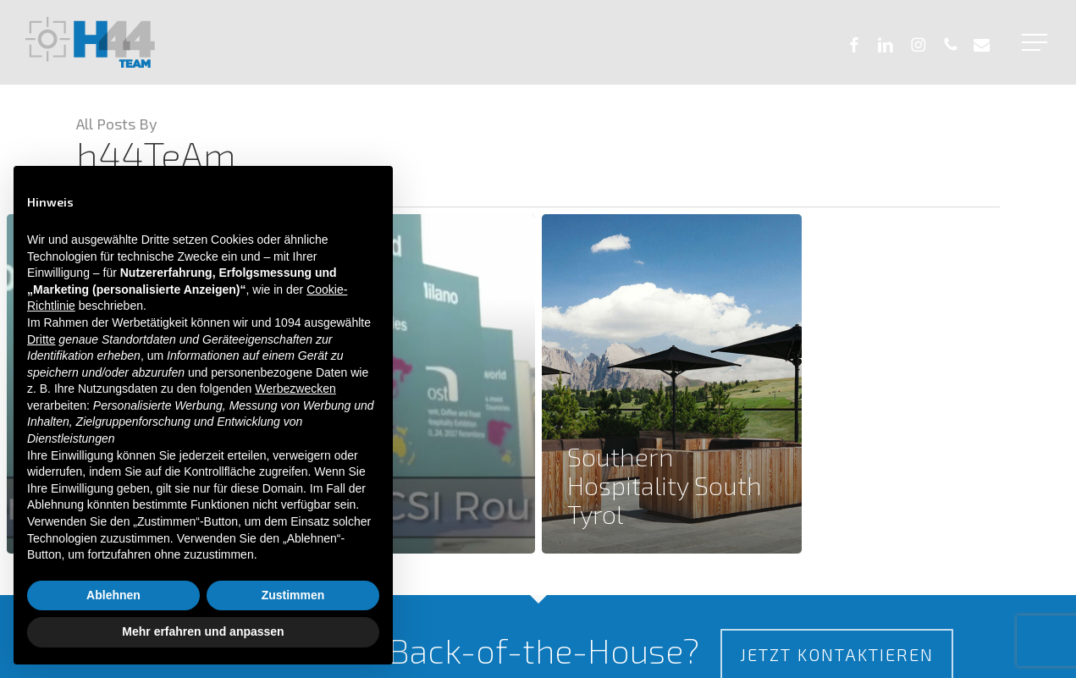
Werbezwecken (295, 388)
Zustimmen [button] (293, 595)
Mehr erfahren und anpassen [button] (203, 631)
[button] (1036, 43)
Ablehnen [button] (113, 595)
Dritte (41, 339)
